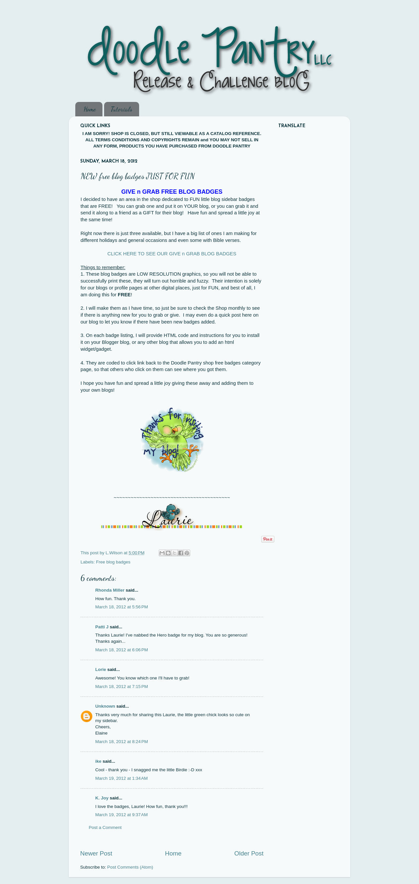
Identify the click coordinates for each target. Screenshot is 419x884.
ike (98, 761)
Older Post (249, 853)
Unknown (105, 706)
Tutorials (121, 109)
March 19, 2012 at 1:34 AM (121, 778)
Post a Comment (105, 827)
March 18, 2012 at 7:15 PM (121, 686)
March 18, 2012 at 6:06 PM (121, 649)
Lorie (100, 669)
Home (89, 109)
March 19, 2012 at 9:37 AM (121, 814)
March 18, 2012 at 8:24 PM (121, 741)
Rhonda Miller (109, 590)
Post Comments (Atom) (130, 867)
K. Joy (102, 798)
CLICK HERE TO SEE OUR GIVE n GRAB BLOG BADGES (171, 253)
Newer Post (96, 853)
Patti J (102, 626)
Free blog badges (113, 562)
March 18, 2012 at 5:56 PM (121, 606)
